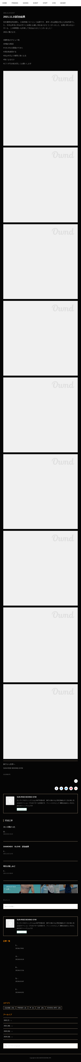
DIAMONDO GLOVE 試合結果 (16, 847)
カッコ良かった (9, 827)
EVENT (35, 3)
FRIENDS (15, 3)
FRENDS (21, 1008)
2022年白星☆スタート (22, 990)
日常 (40, 1008)
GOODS (25, 3)
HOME (4, 3)
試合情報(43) (6, 774)
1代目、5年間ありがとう (23, 946)
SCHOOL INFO (54, 1008)
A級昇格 (18, 968)
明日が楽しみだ (9, 867)
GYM (53, 3)
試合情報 (9, 1008)
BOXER (63, 3)
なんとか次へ (19, 979)
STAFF (45, 3)
